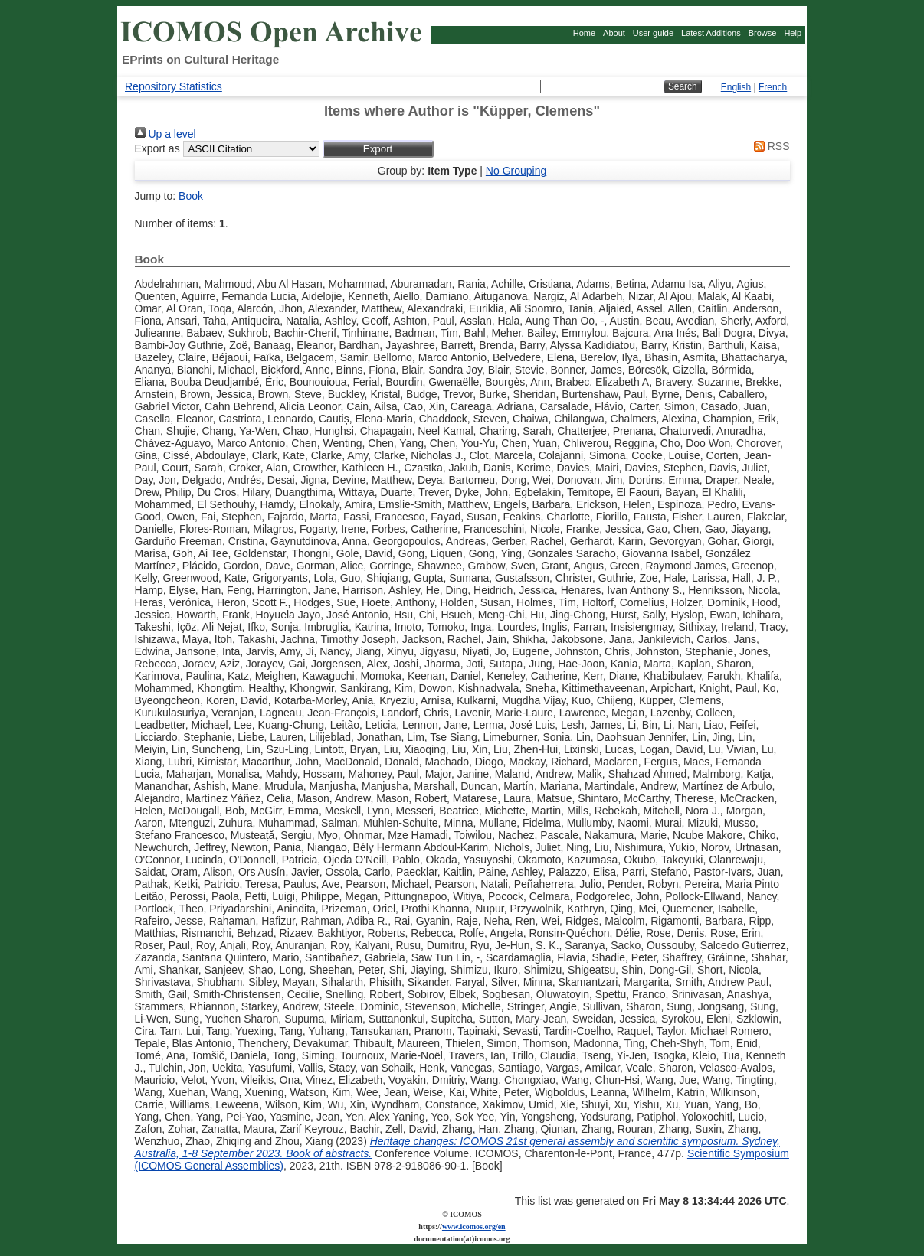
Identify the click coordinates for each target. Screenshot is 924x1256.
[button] (378, 149)
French (773, 87)
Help (792, 33)
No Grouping (516, 171)
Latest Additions (711, 33)
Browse (763, 33)
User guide (653, 33)
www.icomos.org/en (474, 1226)
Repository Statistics (173, 86)
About (614, 33)
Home (584, 33)
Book (191, 196)
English (736, 87)
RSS (769, 146)
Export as (157, 148)
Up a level (165, 134)
